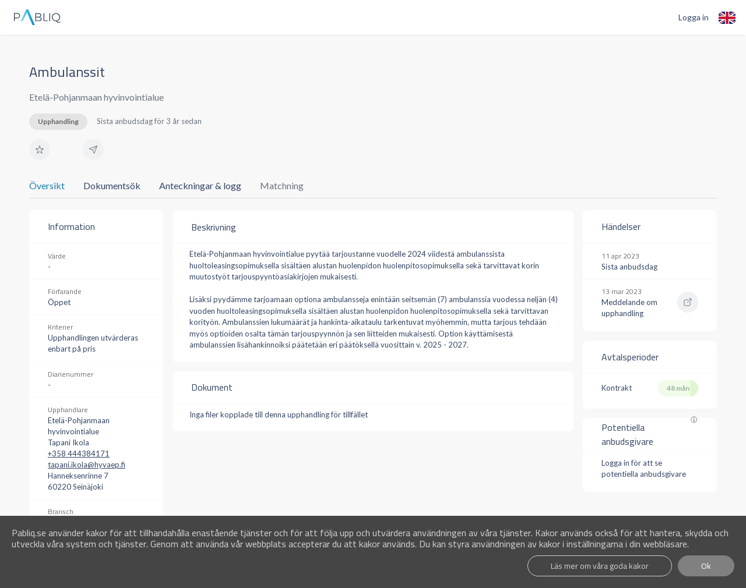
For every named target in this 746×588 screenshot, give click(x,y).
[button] (39, 149)
